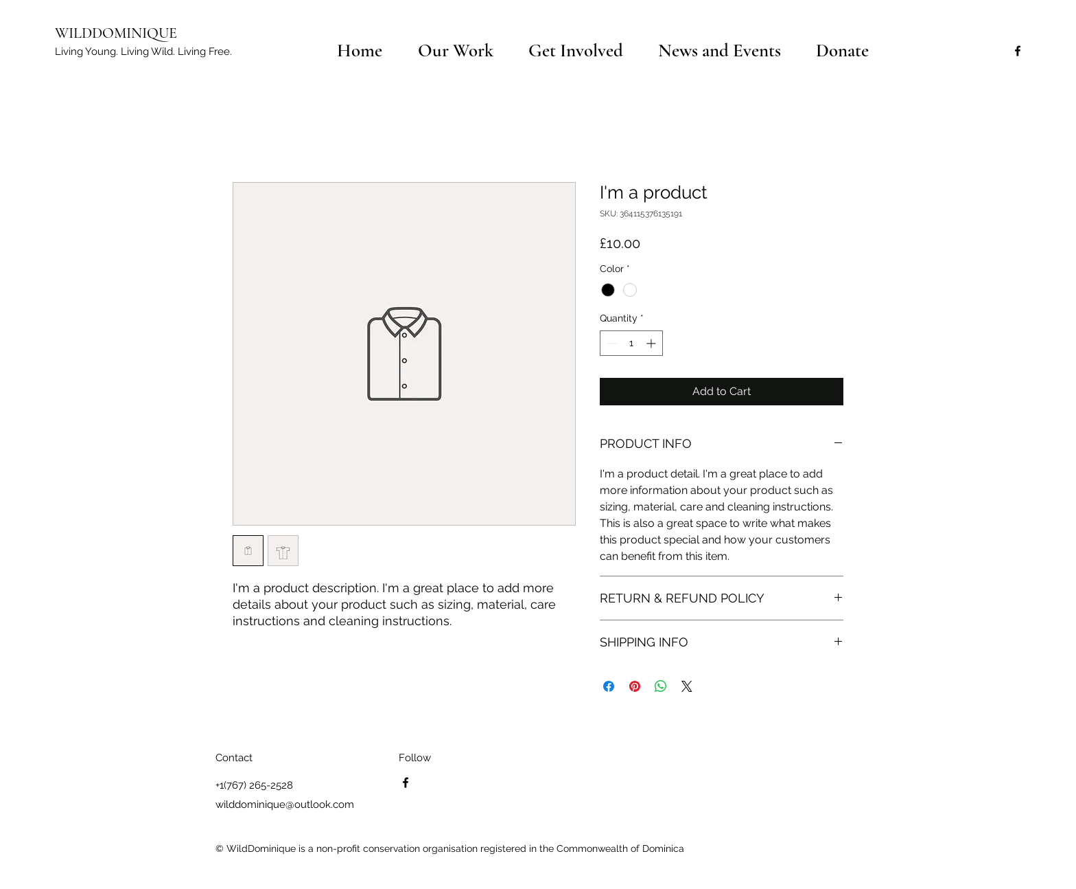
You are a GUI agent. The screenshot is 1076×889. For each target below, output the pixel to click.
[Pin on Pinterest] (635, 686)
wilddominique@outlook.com (284, 804)
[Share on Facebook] (608, 686)
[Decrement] (610, 343)
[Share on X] (687, 686)
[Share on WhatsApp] (661, 686)
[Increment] (652, 343)
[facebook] (1018, 51)
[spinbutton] (631, 343)
